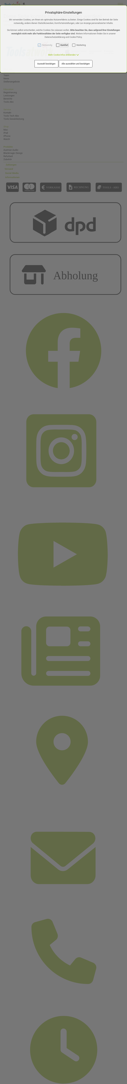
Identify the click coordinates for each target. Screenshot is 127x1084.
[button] (63, 55)
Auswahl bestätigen (46, 64)
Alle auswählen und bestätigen (76, 64)
